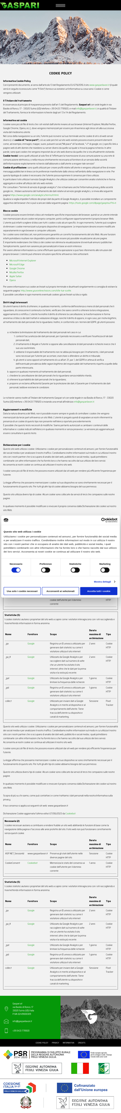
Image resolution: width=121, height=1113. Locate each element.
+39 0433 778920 (21, 1030)
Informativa (68, 1042)
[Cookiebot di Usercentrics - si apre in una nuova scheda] (103, 520)
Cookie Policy (42, 1042)
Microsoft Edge (16, 264)
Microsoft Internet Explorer (22, 260)
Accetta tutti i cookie (98, 591)
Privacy (55, 1042)
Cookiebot (70, 813)
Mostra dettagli (102, 581)
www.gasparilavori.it (99, 85)
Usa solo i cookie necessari (22, 591)
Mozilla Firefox (16, 272)
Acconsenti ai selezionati (60, 591)
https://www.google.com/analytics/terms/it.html (34, 195)
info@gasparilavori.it (86, 108)
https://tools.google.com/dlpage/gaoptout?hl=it (92, 203)
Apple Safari (15, 276)
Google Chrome (17, 268)
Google (31, 643)
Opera (12, 280)
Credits (81, 1042)
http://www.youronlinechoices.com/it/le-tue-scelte (46, 291)
